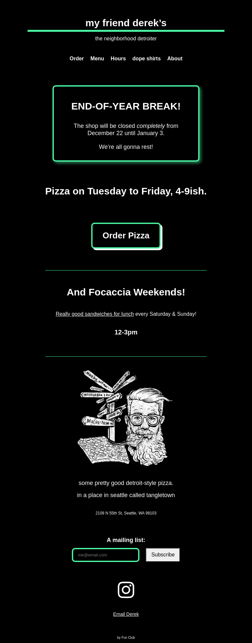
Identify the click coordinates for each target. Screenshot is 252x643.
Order (77, 58)
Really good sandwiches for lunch (95, 314)
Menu (97, 58)
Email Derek (126, 614)
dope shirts (147, 58)
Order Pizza (125, 235)
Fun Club (128, 637)
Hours (118, 58)
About (174, 58)
